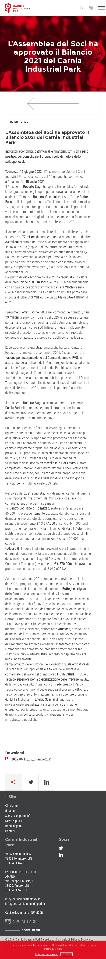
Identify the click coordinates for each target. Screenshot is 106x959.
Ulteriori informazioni (46, 954)
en (83, 8)
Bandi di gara (13, 826)
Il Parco (10, 811)
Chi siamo (11, 805)
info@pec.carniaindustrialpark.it (25, 903)
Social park (95, 9)
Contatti (10, 831)
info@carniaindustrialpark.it (22, 899)
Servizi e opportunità (17, 815)
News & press (13, 821)
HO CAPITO (66, 954)
